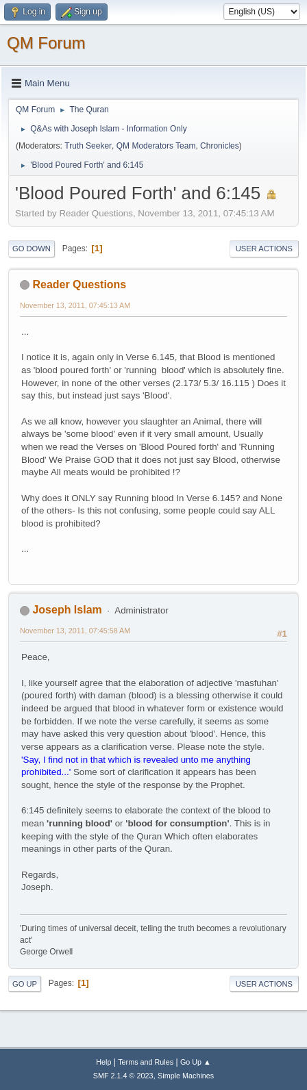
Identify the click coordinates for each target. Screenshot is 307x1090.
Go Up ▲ (195, 1062)
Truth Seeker (88, 146)
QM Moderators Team (156, 146)
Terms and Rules (145, 1062)
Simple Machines (186, 1076)
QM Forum (46, 43)
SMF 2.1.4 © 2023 (123, 1076)
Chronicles (219, 146)
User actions (264, 248)
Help (103, 1062)
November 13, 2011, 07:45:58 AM (75, 630)
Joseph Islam (66, 610)
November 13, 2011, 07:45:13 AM (75, 305)
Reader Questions (79, 284)
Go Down (31, 248)
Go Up (24, 984)
